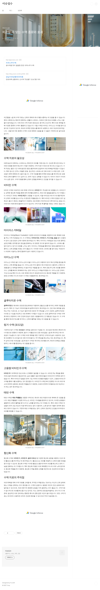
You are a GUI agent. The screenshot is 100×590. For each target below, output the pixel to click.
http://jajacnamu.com (12, 60)
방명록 (20, 10)
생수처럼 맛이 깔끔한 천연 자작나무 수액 (20, 65)
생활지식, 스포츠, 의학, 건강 (12, 553)
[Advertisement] (35, 100)
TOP (96, 583)
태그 (10, 10)
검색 (91, 3)
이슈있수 (7, 3)
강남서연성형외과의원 (14, 77)
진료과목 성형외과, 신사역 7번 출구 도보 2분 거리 (23, 79)
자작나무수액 (11, 63)
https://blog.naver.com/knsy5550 (15, 74)
